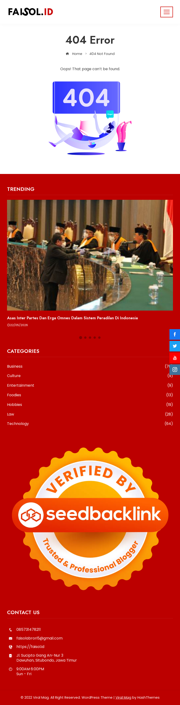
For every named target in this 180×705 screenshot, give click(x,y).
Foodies (90, 395)
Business (90, 366)
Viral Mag (123, 697)
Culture (90, 376)
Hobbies (90, 404)
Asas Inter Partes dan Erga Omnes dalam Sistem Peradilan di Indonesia (72, 318)
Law (90, 414)
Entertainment (90, 385)
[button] (80, 337)
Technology (90, 423)
